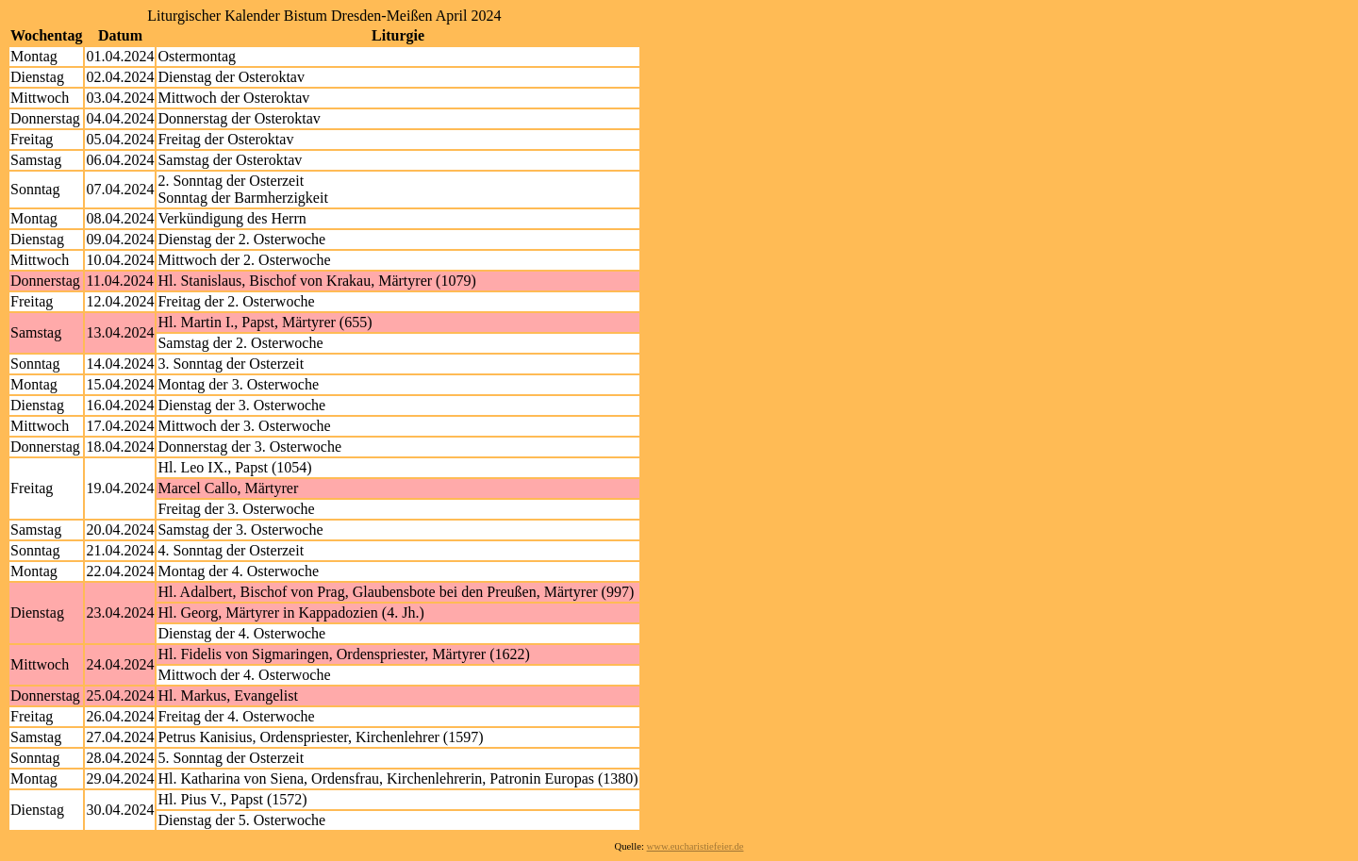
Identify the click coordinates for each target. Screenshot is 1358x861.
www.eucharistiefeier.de (695, 846)
